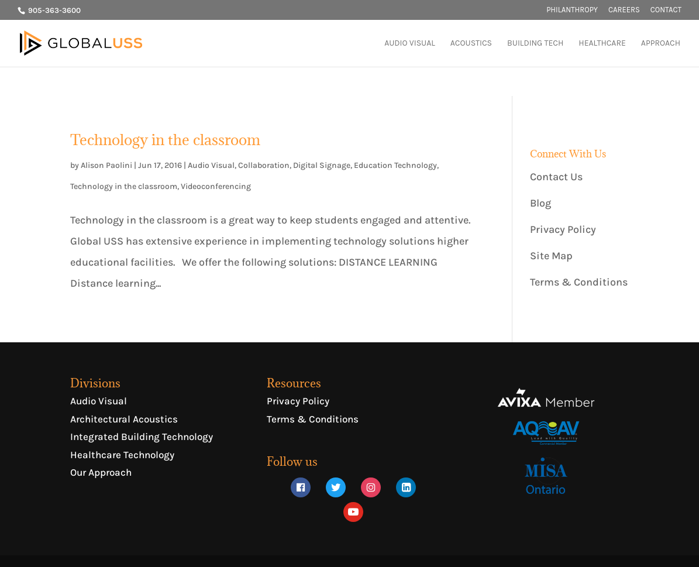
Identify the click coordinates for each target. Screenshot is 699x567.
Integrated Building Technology (141, 436)
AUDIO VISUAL (409, 43)
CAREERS (624, 10)
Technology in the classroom (165, 139)
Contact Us (556, 176)
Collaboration (264, 165)
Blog (540, 203)
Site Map (551, 255)
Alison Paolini (106, 165)
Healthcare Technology (122, 455)
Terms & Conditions (579, 282)
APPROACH (660, 43)
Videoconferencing (216, 186)
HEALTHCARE (602, 43)
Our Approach (101, 472)
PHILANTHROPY (572, 10)
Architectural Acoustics (124, 419)
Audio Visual (211, 165)
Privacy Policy (563, 229)
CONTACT (665, 10)
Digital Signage (321, 165)
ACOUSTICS (471, 43)
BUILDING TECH (535, 43)
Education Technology (395, 165)
